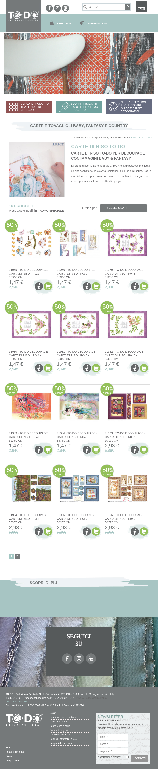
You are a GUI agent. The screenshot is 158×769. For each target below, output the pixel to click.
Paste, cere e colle (60, 726)
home (77, 137)
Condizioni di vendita (17, 701)
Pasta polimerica (15, 751)
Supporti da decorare (61, 743)
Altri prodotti (12, 760)
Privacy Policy (83, 697)
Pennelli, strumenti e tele (63, 738)
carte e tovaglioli (91, 137)
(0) (63, 23)
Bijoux (9, 756)
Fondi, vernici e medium (63, 717)
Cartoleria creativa (60, 734)
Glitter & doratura (59, 721)
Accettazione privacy (109, 757)
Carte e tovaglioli (59, 730)
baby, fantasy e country (115, 137)
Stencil (9, 747)
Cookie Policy (99, 697)
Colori (53, 713)
